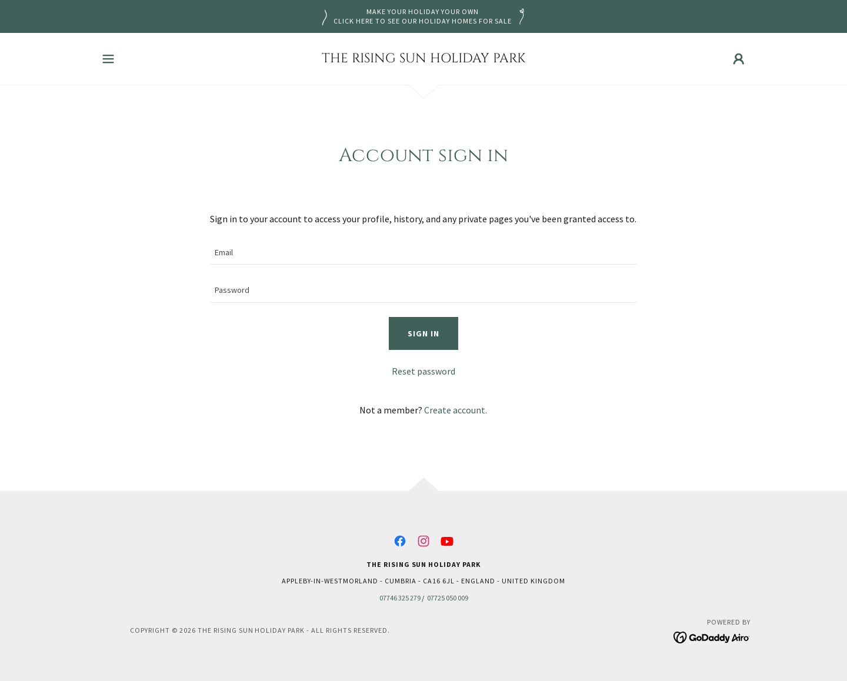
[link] (423, 59)
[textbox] (423, 253)
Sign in (423, 333)
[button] (108, 59)
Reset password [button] (423, 371)
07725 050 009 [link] (447, 597)
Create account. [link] (455, 410)
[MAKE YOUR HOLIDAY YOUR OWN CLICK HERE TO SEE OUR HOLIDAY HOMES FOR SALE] (423, 16)
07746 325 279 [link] (400, 597)
